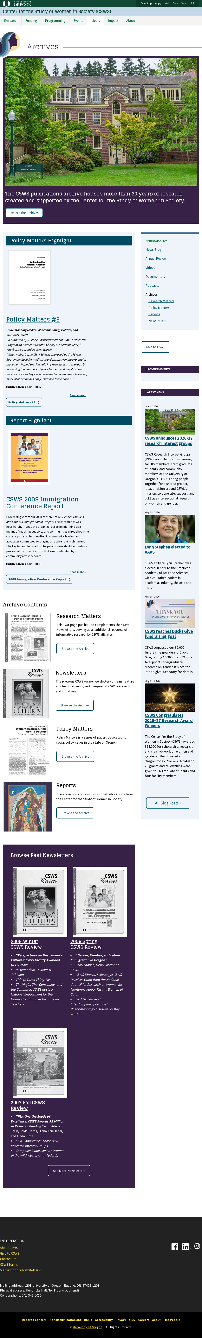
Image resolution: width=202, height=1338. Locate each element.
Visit (167, 3)
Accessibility (104, 1320)
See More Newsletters (69, 1170)
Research (10, 20)
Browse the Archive (75, 648)
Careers (143, 1320)
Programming (55, 20)
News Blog (153, 249)
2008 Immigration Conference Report (37, 579)
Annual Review (156, 258)
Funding (31, 20)
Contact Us (8, 1259)
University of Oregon (87, 1327)
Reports (154, 314)
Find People (172, 1320)
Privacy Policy (125, 1320)
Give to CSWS (155, 347)
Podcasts (152, 285)
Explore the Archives (24, 212)
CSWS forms (9, 1264)
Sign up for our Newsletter (21, 1270)
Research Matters (161, 301)
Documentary (155, 276)
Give (175, 3)
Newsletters (157, 320)
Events (78, 20)
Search (185, 3)
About (130, 20)
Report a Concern (34, 1320)
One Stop (146, 3)
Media (95, 20)
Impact (113, 20)
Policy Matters (159, 307)
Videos (150, 267)
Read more (78, 395)
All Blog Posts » (168, 803)
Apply (158, 3)
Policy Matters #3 (22, 402)
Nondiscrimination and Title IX (70, 1320)
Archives (152, 294)
